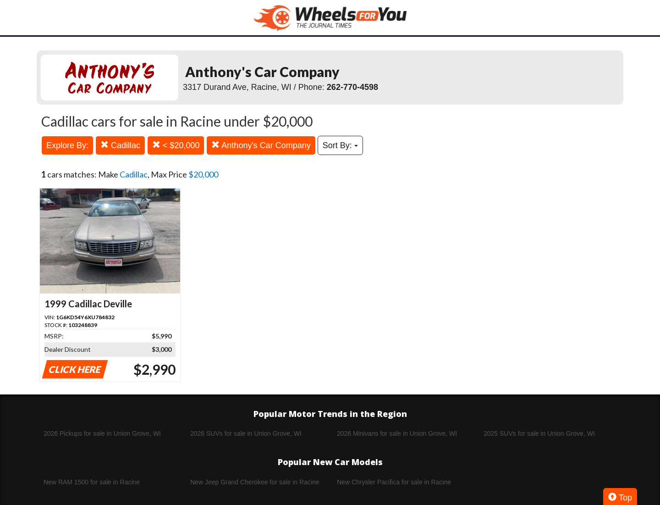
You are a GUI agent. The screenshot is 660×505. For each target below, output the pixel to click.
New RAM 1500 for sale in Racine (92, 482)
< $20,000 (176, 145)
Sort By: (340, 145)
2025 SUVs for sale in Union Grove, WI (539, 433)
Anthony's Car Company (261, 145)
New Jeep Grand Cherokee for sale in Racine (254, 482)
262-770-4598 (352, 87)
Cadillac (120, 145)
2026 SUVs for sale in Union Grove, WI (246, 433)
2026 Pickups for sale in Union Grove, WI (102, 433)
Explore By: (67, 145)
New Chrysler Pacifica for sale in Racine (394, 482)
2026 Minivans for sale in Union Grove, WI (397, 433)
